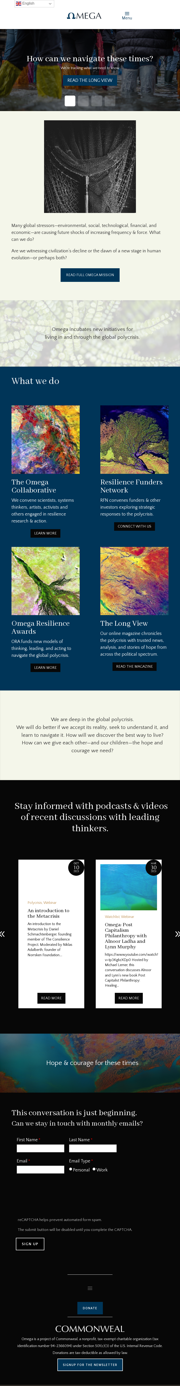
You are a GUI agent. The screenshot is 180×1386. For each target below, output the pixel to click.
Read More (51, 998)
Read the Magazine (134, 666)
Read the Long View (90, 80)
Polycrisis (35, 903)
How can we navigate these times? (90, 59)
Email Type (79, 1161)
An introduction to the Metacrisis (48, 914)
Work (102, 1170)
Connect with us (134, 526)
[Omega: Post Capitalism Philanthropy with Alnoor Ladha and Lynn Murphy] (128, 887)
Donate (90, 1308)
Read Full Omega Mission (90, 275)
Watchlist (112, 917)
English (25, 3)
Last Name (79, 1139)
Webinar (49, 903)
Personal (81, 1170)
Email (22, 1161)
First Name (27, 1139)
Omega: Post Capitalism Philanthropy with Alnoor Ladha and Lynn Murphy (126, 936)
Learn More (45, 533)
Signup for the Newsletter (90, 1365)
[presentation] (51, 1197)
